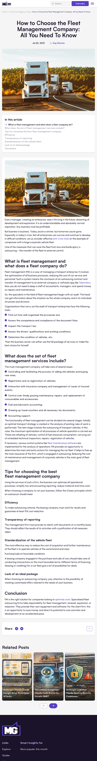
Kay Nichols (59, 43)
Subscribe (80, 3)
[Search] (53, 4)
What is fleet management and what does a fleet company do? (40, 125)
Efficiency (10, 135)
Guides (6, 755)
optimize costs (62, 599)
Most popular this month (33, 749)
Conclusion (10, 148)
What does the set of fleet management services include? (34, 128)
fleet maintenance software (62, 443)
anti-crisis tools (61, 238)
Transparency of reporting (18, 138)
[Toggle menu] (92, 3)
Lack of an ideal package (17, 145)
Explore (6, 749)
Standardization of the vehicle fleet (23, 141)
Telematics (85, 282)
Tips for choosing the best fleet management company (33, 131)
